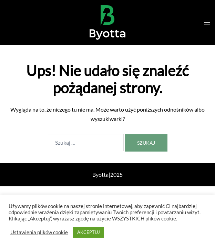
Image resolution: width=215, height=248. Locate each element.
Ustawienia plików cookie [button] (39, 232)
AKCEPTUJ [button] (88, 232)
